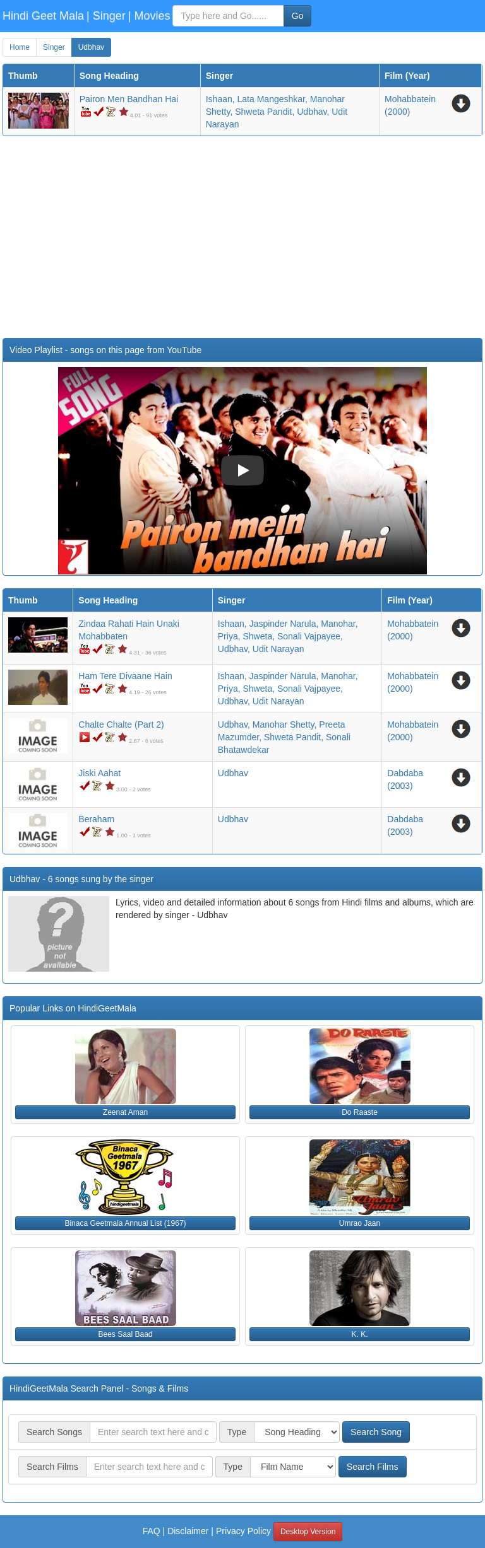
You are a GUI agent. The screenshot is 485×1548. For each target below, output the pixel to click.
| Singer (106, 15)
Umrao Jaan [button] (359, 1223)
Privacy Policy (243, 1531)
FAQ (151, 1531)
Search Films (372, 1467)
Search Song (376, 1432)
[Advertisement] (242, 237)
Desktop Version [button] (307, 1531)
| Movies (149, 15)
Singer (54, 47)
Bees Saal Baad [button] (125, 1334)
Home (19, 47)
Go (298, 16)
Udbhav (91, 47)
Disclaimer (187, 1531)
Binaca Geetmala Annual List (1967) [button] (125, 1223)
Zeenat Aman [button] (125, 1112)
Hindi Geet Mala (43, 15)
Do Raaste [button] (360, 1112)
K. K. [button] (359, 1334)
